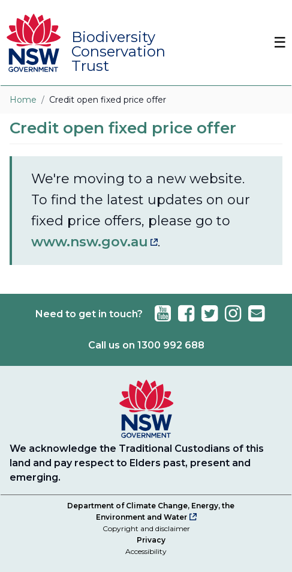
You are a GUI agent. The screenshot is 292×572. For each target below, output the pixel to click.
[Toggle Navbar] (274, 42)
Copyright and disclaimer (146, 528)
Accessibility (146, 551)
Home (23, 99)
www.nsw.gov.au (89, 242)
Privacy (151, 539)
